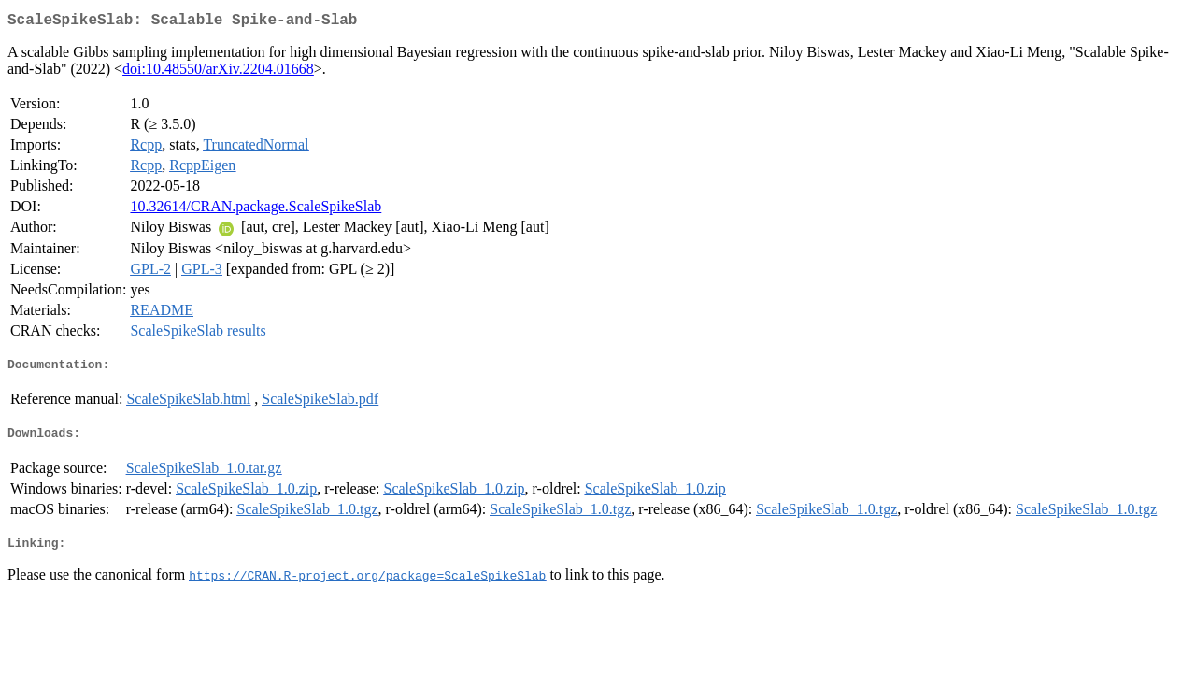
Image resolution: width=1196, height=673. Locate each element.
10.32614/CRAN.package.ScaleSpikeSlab (255, 210)
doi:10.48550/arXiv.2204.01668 (218, 72)
